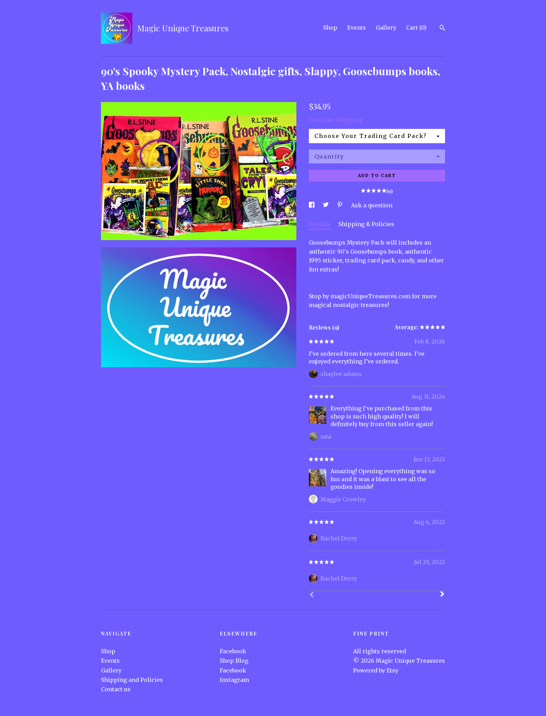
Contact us (116, 689)
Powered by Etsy (375, 670)
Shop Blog (234, 660)
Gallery (386, 27)
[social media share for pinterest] (340, 205)
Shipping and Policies (132, 679)
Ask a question (371, 205)
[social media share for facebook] (312, 205)
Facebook (233, 651)
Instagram (234, 679)
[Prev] (311, 595)
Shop (330, 27)
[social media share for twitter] (326, 205)
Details (320, 224)
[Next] (442, 595)
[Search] (442, 28)
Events (356, 27)
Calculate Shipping (335, 119)
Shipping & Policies (366, 224)
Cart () (416, 27)
